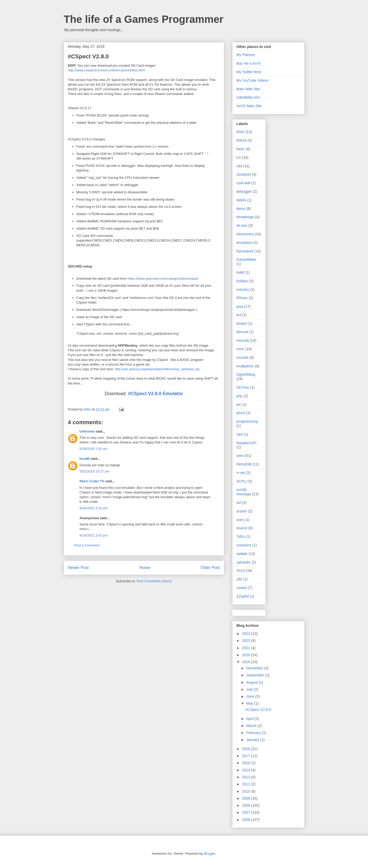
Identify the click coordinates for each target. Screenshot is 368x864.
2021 (246, 648)
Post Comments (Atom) (154, 581)
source (242, 528)
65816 (242, 140)
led (239, 315)
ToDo (241, 536)
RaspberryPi (246, 443)
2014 (246, 770)
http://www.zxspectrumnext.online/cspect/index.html (106, 70)
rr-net (241, 473)
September (255, 675)
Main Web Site (248, 89)
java (240, 306)
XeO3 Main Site (249, 106)
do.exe (242, 225)
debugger (244, 191)
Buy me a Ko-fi (248, 63)
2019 (246, 662)
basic (241, 149)
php (239, 396)
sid (239, 502)
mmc (240, 349)
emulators (244, 243)
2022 (246, 641)
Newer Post (78, 567)
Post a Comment (87, 545)
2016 (246, 763)
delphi (241, 200)
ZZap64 (243, 596)
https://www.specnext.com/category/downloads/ (163, 278)
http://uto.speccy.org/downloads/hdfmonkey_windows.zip (157, 369)
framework (245, 251)
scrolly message (244, 492)
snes (240, 520)
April (250, 719)
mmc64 (242, 357)
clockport (244, 174)
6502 (241, 132)
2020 (246, 655)
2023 (246, 634)
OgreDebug (246, 374)
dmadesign (245, 217)
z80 (239, 579)
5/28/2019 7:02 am (94, 449)
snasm (242, 511)
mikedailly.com (248, 97)
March (252, 726)
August (252, 682)
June (250, 696)
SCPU (242, 481)
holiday (242, 281)
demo (241, 209)
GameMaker (246, 259)
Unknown (87, 431)
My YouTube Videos (253, 80)
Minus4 (242, 332)
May (250, 703)
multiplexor (245, 366)
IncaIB (85, 459)
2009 (246, 798)
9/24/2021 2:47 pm (94, 535)
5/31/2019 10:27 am (95, 471)
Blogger (209, 853)
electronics (245, 234)
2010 (246, 791)
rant (240, 434)
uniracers (244, 545)
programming (247, 421)
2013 (246, 777)
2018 (246, 749)
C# (239, 157)
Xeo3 (241, 570)
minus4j (243, 340)
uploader (244, 562)
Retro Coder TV (92, 481)
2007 (246, 812)
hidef (240, 272)
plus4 (241, 413)
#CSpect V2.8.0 (258, 710)
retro (240, 456)
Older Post (210, 567)
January (253, 740)
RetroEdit (244, 464)
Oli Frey (243, 387)
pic (239, 404)
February (254, 733)
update (242, 554)
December (255, 668)
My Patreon (246, 55)
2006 (246, 820)
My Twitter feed (249, 72)
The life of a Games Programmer (144, 19)
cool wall (244, 183)
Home (144, 567)
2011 (246, 784)
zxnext (242, 588)
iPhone (242, 298)
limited (242, 323)
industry (243, 289)
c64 (239, 166)
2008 (246, 805)
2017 (246, 756)
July (250, 689)
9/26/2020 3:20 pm (94, 508)
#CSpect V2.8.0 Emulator (155, 393)
